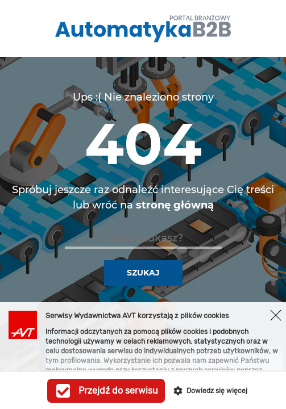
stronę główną (175, 205)
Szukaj (143, 273)
